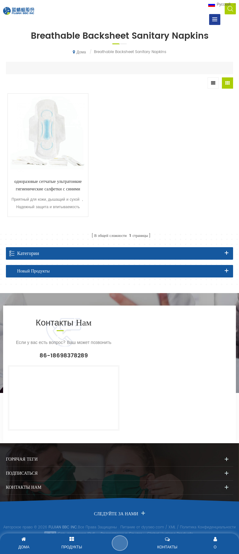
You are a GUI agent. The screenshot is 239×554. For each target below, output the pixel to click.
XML (172, 519)
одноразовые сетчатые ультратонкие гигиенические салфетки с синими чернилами (43, 176)
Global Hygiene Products (170, 525)
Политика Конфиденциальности (208, 519)
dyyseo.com (152, 519)
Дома (79, 52)
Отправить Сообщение (120, 543)
